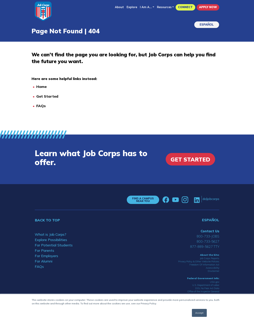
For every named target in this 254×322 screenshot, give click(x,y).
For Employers (46, 256)
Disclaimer (213, 270)
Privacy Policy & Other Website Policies (198, 261)
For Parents (44, 250)
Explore (132, 7)
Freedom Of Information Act (204, 264)
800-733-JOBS (208, 236)
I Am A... (146, 7)
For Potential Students (54, 245)
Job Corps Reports (209, 258)
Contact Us (210, 231)
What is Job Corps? (50, 234)
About (119, 7)
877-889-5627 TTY (204, 246)
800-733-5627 (208, 241)
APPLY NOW (208, 7)
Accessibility (212, 267)
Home (41, 86)
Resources (164, 7)
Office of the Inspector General (203, 291)
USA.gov (214, 281)
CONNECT (185, 7)
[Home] (43, 11)
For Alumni (43, 261)
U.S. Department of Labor (205, 285)
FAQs (41, 106)
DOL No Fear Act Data (207, 288)
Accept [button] (199, 312)
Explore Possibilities (51, 239)
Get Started (47, 96)
